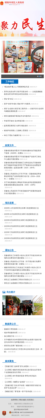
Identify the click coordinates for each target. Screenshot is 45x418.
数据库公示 (10, 324)
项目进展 (9, 203)
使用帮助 (14, 400)
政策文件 (9, 145)
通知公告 (9, 250)
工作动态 (9, 81)
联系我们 (30, 400)
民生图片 (11, 292)
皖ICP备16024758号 (22, 409)
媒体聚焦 (9, 361)
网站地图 (22, 400)
